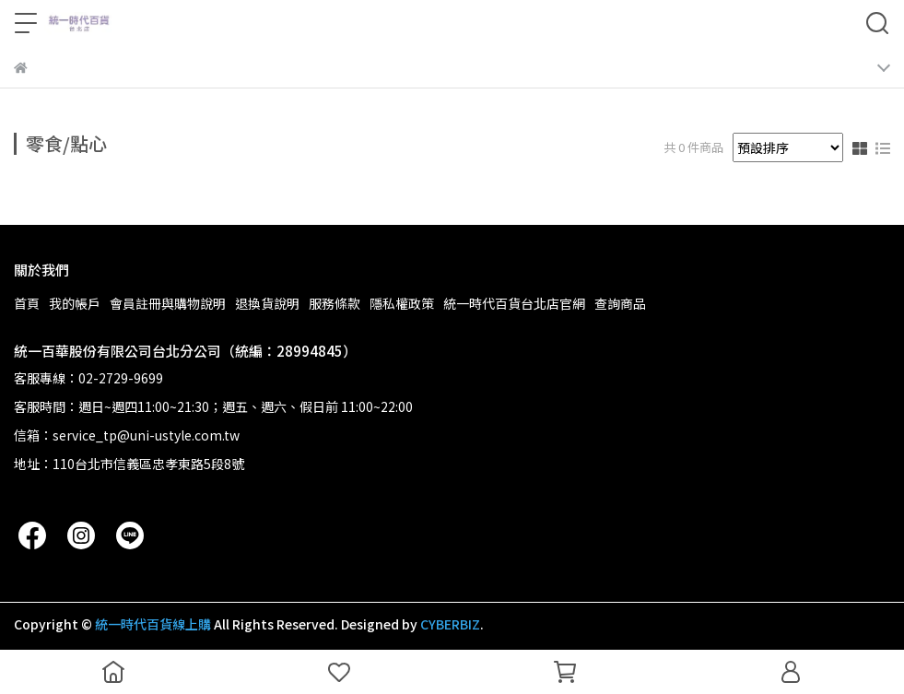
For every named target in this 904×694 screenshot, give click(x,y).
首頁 (27, 303)
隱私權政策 (402, 303)
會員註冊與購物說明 (168, 303)
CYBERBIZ (450, 624)
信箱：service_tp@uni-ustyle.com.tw (127, 435)
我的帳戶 (74, 303)
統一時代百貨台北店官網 (514, 303)
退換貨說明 (267, 303)
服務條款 (334, 303)
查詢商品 (620, 303)
